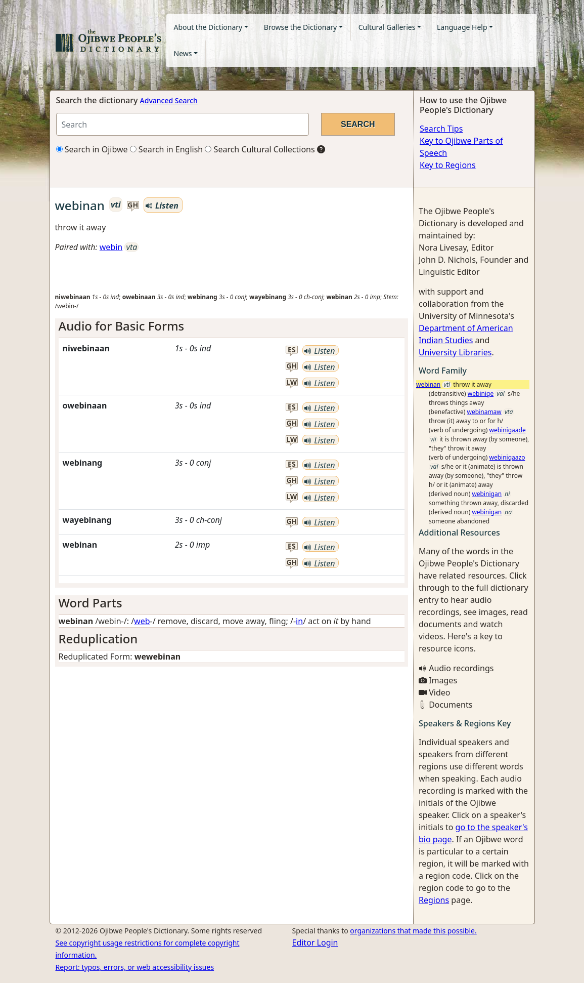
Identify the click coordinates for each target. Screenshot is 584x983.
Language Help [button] (462, 27)
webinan (428, 384)
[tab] (232, 326)
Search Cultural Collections (260, 149)
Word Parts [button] (90, 602)
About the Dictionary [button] (208, 27)
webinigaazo (507, 457)
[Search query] (182, 124)
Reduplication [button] (98, 638)
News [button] (183, 53)
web (142, 621)
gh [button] (132, 205)
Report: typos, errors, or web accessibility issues (135, 967)
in (299, 621)
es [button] (292, 350)
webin (111, 247)
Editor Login (315, 942)
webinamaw (484, 411)
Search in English (166, 149)
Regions (434, 900)
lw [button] (291, 382)
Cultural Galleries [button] (387, 27)
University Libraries (455, 352)
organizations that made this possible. (413, 930)
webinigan (487, 493)
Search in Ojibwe (92, 149)
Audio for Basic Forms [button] (122, 325)
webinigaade (507, 430)
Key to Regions (448, 165)
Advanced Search (169, 100)
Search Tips (441, 128)
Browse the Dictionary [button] (300, 27)
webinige (480, 393)
